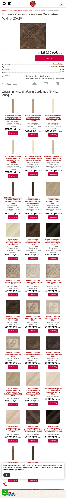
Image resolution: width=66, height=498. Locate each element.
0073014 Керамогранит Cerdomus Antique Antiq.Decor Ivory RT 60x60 (53, 391)
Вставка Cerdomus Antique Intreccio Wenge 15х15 (53, 354)
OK (7, 475)
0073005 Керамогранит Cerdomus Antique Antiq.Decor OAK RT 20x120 (13, 159)
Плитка (10, 10)
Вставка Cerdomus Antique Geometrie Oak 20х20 (53, 282)
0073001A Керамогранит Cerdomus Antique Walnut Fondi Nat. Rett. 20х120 (13, 200)
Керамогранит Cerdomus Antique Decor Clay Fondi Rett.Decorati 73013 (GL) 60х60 (13, 392)
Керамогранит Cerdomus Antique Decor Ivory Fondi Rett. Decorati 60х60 (13, 241)
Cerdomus (53, 66)
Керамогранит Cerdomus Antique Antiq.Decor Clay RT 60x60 (53, 200)
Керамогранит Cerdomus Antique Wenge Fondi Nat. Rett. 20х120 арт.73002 (33, 200)
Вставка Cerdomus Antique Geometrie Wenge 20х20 (13, 318)
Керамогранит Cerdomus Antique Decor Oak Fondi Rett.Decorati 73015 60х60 (33, 392)
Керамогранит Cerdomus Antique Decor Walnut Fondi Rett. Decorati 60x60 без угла (33, 429)
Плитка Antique (27, 10)
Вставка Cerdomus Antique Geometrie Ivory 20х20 (33, 282)
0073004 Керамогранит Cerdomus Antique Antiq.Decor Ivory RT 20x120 (53, 117)
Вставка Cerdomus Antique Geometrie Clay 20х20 (13, 282)
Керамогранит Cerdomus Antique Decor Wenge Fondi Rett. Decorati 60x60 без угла (53, 429)
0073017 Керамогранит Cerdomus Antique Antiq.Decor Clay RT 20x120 (33, 117)
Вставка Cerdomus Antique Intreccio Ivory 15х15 (53, 318)
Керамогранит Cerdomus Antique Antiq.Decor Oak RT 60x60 (13, 429)
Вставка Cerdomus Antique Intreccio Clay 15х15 (33, 318)
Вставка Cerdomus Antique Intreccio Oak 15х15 (13, 354)
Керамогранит (17, 10)
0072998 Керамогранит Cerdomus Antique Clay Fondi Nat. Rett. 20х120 (13, 117)
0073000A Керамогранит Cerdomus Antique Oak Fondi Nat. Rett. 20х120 (53, 158)
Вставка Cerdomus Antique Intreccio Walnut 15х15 (33, 354)
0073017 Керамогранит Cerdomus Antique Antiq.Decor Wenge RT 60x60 (53, 241)
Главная (4, 10)
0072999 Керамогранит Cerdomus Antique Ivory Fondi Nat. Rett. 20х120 (33, 158)
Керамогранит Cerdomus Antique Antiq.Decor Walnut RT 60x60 (33, 241)
